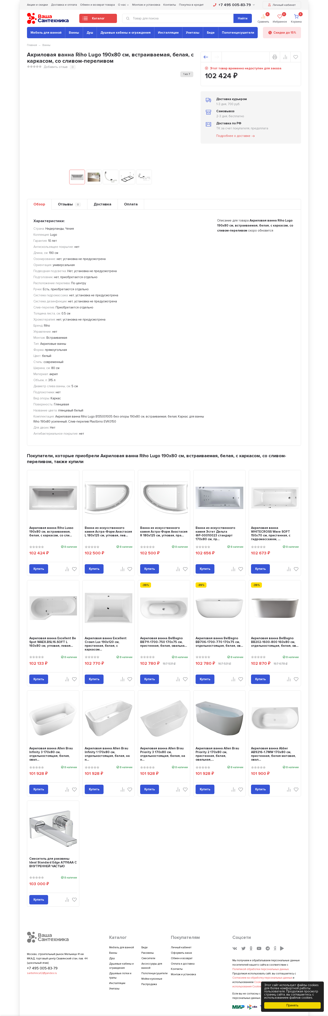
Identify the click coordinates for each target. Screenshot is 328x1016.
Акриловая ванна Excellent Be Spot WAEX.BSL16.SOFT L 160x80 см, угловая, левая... (52, 642)
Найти (242, 18)
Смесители (148, 958)
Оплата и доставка (183, 963)
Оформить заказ (181, 953)
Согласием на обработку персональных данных (262, 977)
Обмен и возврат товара (97, 4)
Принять (292, 1005)
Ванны (74, 32)
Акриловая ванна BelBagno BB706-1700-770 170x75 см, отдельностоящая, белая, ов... (219, 642)
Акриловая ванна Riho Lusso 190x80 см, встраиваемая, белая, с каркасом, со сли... (51, 531)
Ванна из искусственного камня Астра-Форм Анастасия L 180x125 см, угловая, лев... (108, 531)
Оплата (131, 204)
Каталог (94, 20)
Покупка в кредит (191, 4)
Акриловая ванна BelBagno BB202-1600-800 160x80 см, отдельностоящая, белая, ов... (275, 642)
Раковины (147, 953)
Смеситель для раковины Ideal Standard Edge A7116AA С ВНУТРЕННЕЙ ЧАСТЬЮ (53, 862)
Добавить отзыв (56, 67)
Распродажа (149, 984)
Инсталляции (168, 32)
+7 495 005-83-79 (234, 5)
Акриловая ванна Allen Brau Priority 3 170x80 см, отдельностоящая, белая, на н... (162, 753)
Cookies (259, 982)
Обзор (39, 204)
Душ (90, 32)
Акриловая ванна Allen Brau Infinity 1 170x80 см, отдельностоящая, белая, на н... (107, 753)
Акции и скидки (37, 4)
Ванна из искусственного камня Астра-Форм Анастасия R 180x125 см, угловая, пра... (163, 531)
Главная (32, 45)
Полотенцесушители (238, 32)
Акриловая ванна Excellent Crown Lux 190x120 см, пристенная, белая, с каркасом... (106, 643)
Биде (211, 32)
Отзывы (69, 204)
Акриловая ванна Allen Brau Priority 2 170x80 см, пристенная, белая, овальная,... (217, 753)
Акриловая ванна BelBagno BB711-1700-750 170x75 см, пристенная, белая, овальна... (163, 642)
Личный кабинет (282, 5)
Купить (38, 569)
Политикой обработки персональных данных (260, 969)
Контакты (169, 4)
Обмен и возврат (181, 958)
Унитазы (192, 32)
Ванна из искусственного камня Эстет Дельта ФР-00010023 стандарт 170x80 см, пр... (215, 533)
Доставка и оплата (64, 4)
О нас (122, 4)
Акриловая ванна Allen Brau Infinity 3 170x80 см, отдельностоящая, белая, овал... (51, 753)
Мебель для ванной (46, 32)
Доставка (102, 204)
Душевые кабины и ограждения (125, 32)
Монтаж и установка (146, 4)
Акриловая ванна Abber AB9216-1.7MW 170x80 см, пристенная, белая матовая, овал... (273, 753)
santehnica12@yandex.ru (42, 973)
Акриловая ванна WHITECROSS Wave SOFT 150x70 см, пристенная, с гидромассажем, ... (270, 533)
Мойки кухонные (151, 978)
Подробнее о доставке (235, 136)
